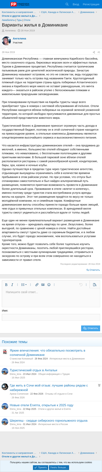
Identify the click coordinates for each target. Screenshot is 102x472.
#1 (99, 52)
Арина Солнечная (19, 394)
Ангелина (10, 30)
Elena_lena (15, 374)
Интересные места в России (53, 424)
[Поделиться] (93, 52)
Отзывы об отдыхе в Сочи (58, 394)
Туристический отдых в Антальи (33, 370)
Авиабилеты (8, 20)
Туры (19, 20)
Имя (4, 310)
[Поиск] (67, 4)
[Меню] (5, 4)
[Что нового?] (59, 4)
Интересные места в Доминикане (67, 358)
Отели (27, 20)
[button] (6, 285)
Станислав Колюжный (21, 358)
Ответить (94, 270)
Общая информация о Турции (54, 374)
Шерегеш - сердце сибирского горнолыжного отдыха (49, 420)
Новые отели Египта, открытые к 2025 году (41, 405)
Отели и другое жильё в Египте (54, 409)
